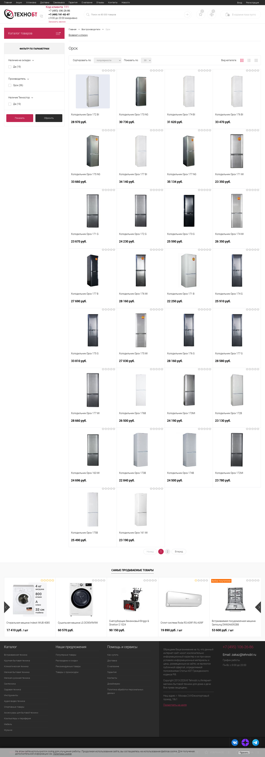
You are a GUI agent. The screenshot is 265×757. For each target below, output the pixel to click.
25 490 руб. (92, 542)
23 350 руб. (237, 184)
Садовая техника (12, 689)
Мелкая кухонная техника (17, 678)
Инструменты (11, 695)
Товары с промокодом (67, 672)
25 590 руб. (189, 243)
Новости (126, 2)
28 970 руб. (92, 124)
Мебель (8, 724)
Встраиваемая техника (15, 655)
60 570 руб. (66, 630)
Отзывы (100, 2)
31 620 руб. (189, 124)
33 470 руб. (237, 124)
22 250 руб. (189, 303)
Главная (8, 2)
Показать (20, 118)
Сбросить (49, 118)
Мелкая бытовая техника (16, 672)
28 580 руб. (237, 363)
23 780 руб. (237, 482)
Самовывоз (59, 2)
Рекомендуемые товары (68, 666)
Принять (244, 752)
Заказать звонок (57, 21)
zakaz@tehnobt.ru (244, 654)
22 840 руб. (140, 482)
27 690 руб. (92, 303)
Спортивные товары (14, 707)
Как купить (112, 655)
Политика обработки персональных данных (125, 691)
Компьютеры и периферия (17, 718)
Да (17, 66)
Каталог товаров (34, 33)
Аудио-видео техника (14, 701)
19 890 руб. (171, 630)
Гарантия (73, 2)
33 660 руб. (92, 184)
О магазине (87, 2)
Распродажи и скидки (67, 660)
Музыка (8, 730)
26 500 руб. (140, 422)
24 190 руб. (189, 422)
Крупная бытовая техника (17, 660)
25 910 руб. (237, 303)
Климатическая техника (16, 666)
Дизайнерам (113, 683)
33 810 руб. (92, 363)
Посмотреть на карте (175, 705)
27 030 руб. (140, 363)
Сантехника (10, 683)
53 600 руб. (222, 630)
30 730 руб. (140, 124)
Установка (31, 2)
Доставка (44, 2)
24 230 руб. (140, 243)
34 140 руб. (140, 184)
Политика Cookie (62, 753)
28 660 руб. (92, 422)
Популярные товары (66, 655)
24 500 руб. (189, 482)
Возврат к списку (78, 35)
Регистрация (252, 2)
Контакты (113, 2)
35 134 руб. (189, 184)
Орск (18, 85)
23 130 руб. (237, 422)
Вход (239, 2)
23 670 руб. (92, 243)
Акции (19, 2)
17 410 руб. (17, 630)
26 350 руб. (237, 243)
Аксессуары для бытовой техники (21, 712)
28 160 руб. (140, 303)
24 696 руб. (92, 482)
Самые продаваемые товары (132, 570)
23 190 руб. (140, 542)
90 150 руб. (117, 630)
